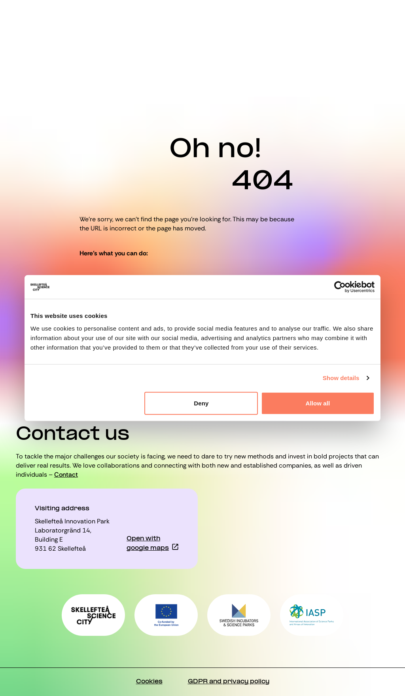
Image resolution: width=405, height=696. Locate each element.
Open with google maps (148, 543)
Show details (341, 378)
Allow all (318, 402)
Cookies (149, 682)
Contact (66, 474)
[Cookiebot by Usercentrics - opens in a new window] (340, 287)
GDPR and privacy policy (228, 682)
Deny (201, 402)
